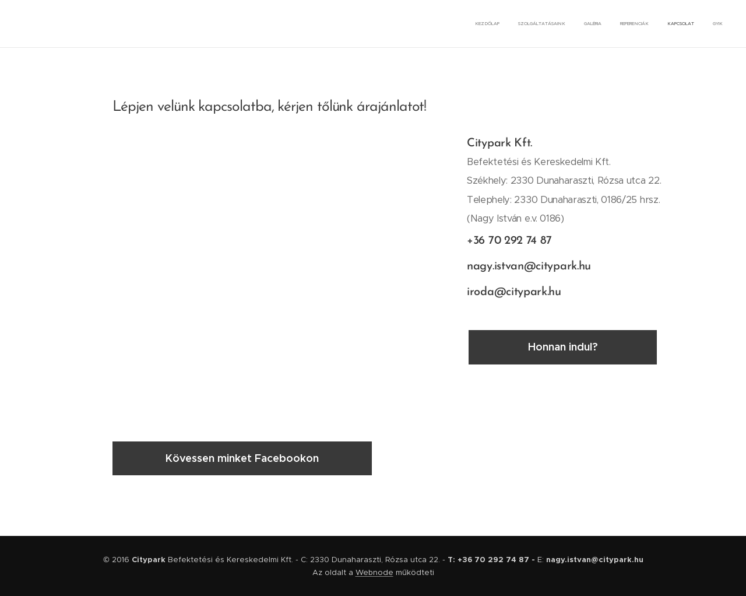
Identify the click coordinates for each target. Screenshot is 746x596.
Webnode (374, 572)
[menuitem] (633, 23)
